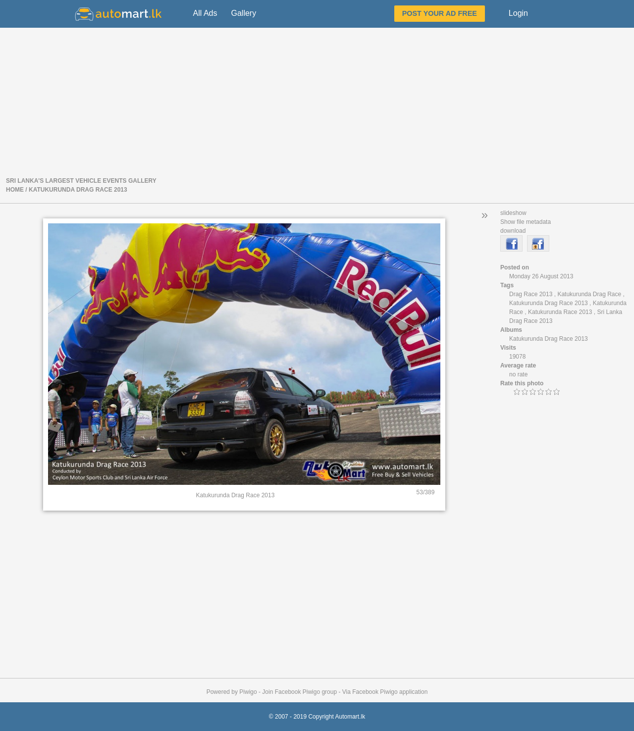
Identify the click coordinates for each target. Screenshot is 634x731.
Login (518, 13)
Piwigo (248, 691)
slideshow (513, 212)
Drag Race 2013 (530, 294)
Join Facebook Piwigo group (299, 691)
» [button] (484, 214)
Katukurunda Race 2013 (560, 312)
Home (15, 189)
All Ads (205, 13)
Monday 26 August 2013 (541, 276)
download (513, 230)
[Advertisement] (317, 101)
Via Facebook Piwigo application (385, 691)
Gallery (243, 13)
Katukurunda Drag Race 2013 (78, 189)
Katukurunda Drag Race (589, 294)
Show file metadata (525, 221)
